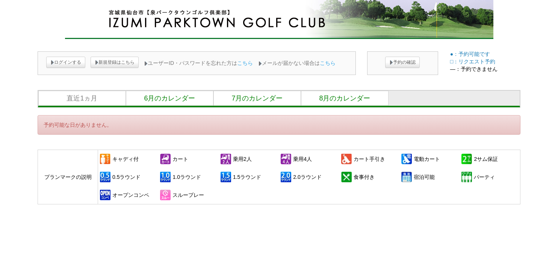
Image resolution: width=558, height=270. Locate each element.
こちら (245, 63)
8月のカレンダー (344, 98)
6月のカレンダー (169, 98)
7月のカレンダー (257, 98)
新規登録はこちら (115, 62)
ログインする (65, 62)
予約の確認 (402, 62)
